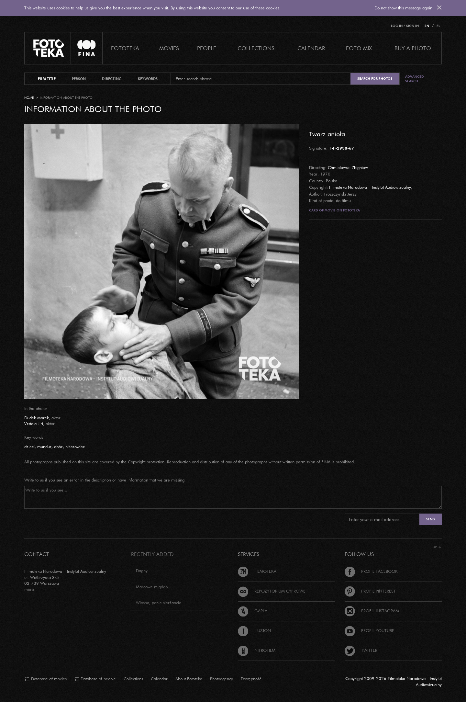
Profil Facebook (371, 571)
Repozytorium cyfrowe (271, 591)
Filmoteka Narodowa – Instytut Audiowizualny (370, 187)
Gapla (252, 610)
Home (29, 98)
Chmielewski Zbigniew (348, 167)
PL (438, 26)
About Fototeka (188, 678)
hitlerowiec (75, 446)
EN (427, 26)
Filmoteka (257, 571)
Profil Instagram (372, 610)
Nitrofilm (256, 650)
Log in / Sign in (405, 26)
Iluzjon (254, 630)
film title (47, 78)
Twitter (361, 650)
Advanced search (414, 78)
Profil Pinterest (370, 591)
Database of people (95, 679)
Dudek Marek (36, 417)
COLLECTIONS (256, 48)
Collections (133, 678)
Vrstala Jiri (33, 423)
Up (437, 547)
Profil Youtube (369, 630)
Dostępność (251, 678)
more (29, 589)
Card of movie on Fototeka (334, 210)
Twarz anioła (327, 134)
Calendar (159, 678)
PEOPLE (206, 48)
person (79, 78)
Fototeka (125, 48)
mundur (44, 446)
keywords (148, 78)
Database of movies (46, 679)
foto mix (359, 48)
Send (430, 519)
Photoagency (221, 678)
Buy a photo (412, 48)
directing (112, 78)
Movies (169, 48)
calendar (311, 48)
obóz (58, 446)
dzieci (29, 446)
